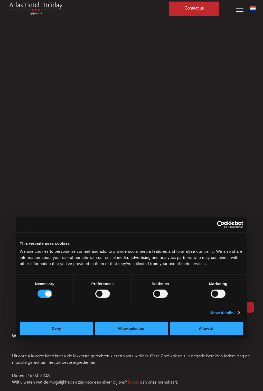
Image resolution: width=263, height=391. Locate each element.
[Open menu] (239, 9)
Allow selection (131, 328)
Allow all (206, 328)
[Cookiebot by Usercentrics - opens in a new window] (220, 225)
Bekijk (133, 382)
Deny (56, 328)
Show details (221, 313)
